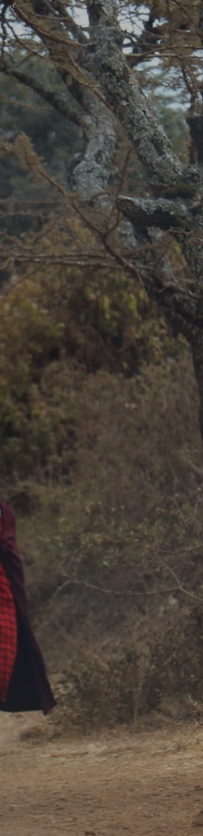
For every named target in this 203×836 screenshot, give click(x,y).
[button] (189, 6)
